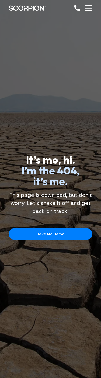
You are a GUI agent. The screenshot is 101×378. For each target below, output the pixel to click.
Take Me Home (50, 233)
